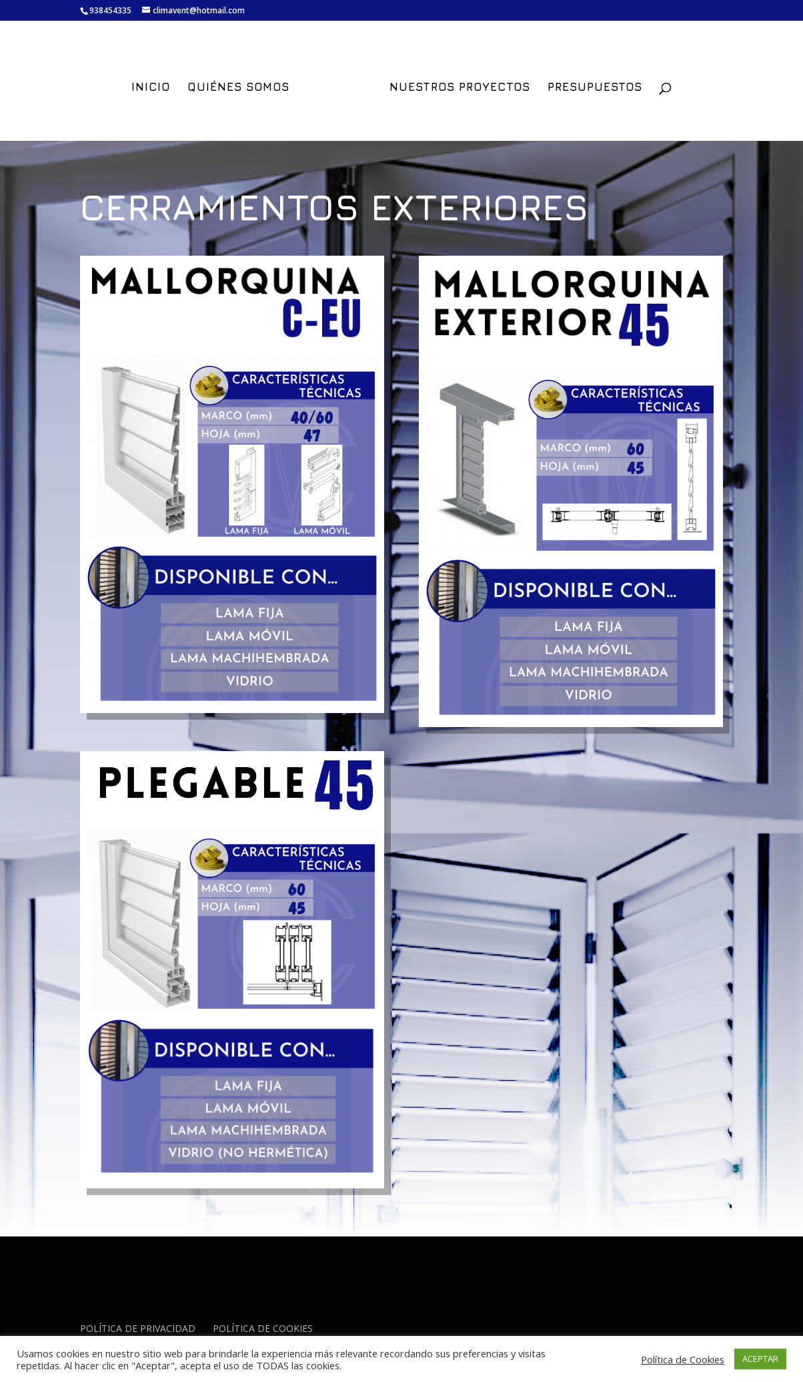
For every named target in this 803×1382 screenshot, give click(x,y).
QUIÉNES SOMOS (238, 87)
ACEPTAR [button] (760, 1359)
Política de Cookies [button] (682, 1359)
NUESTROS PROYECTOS (459, 87)
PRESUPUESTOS (595, 87)
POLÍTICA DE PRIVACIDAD (137, 1328)
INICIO (150, 87)
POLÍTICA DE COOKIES (263, 1328)
